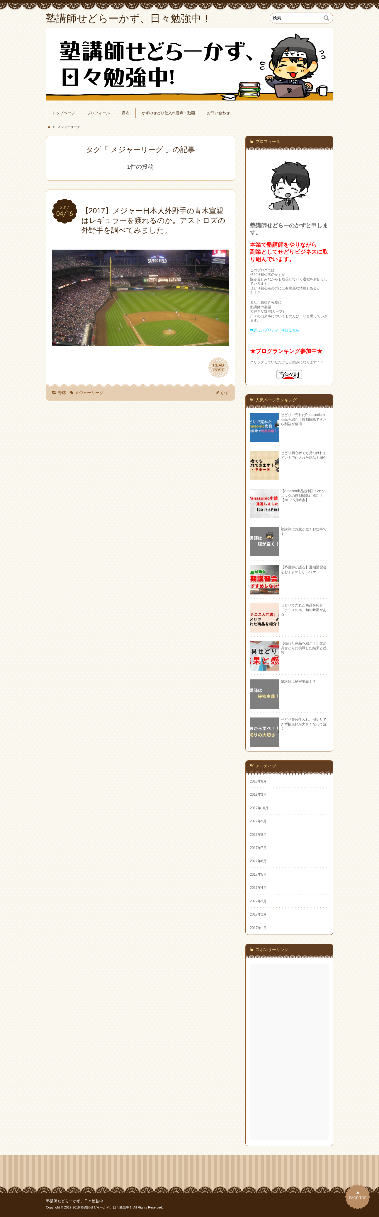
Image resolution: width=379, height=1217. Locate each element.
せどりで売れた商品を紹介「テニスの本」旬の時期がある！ (304, 609)
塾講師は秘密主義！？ (298, 681)
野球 (62, 392)
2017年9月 (258, 821)
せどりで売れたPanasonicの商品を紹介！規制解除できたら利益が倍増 (304, 419)
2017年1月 (258, 928)
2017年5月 (258, 874)
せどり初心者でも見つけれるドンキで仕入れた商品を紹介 (304, 455)
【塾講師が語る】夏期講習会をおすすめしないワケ (304, 569)
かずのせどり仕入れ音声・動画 (168, 113)
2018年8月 (258, 781)
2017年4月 (258, 888)
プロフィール (98, 113)
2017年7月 (258, 848)
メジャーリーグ (89, 392)
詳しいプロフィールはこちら (276, 330)
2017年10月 (259, 808)
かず (225, 392)
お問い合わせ (218, 113)
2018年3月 (258, 794)
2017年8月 (258, 835)
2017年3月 (258, 901)
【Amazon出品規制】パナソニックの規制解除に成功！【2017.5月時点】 (303, 495)
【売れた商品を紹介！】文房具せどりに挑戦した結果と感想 (304, 647)
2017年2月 (258, 914)
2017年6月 (258, 861)
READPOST (218, 367)
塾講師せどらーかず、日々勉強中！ (76, 1201)
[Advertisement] (290, 1052)
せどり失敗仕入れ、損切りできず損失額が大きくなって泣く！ (304, 724)
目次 (126, 113)
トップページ (63, 113)
